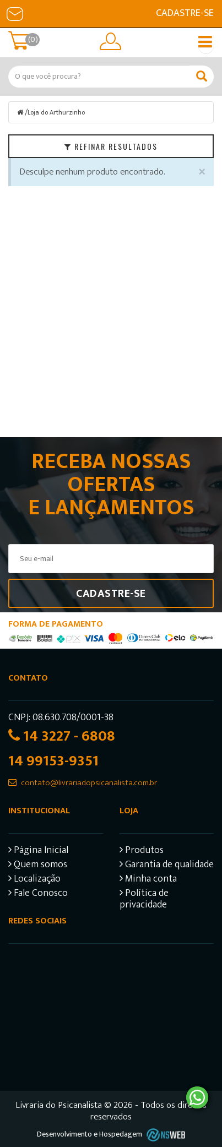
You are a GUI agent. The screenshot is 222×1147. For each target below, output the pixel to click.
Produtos (142, 851)
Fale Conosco (38, 894)
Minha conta (148, 880)
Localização (34, 880)
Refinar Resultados (111, 146)
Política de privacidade (144, 900)
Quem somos (37, 866)
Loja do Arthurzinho (56, 112)
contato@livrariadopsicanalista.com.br (89, 783)
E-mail (15, 14)
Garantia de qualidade (167, 866)
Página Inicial (38, 851)
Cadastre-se (185, 13)
